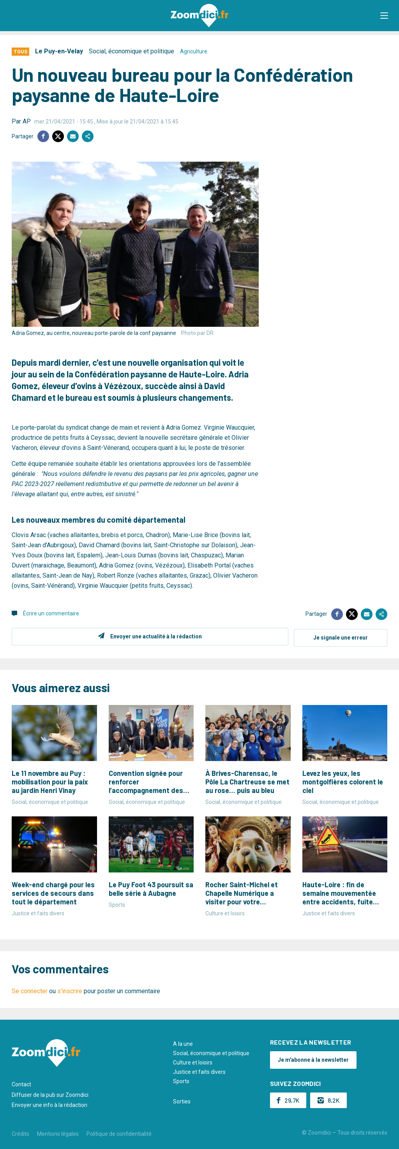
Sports (181, 1080)
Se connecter (30, 990)
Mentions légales (58, 1133)
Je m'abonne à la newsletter (313, 1059)
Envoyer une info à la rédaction (49, 1104)
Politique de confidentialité (119, 1133)
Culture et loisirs (192, 1061)
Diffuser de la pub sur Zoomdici (50, 1093)
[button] (385, 15)
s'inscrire (69, 990)
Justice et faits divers (199, 1071)
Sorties (182, 1100)
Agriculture (193, 51)
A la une (183, 1043)
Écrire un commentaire (51, 613)
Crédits (20, 1133)
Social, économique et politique (131, 51)
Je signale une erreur (340, 636)
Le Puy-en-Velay (59, 51)
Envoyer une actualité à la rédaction (155, 636)
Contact (21, 1083)
